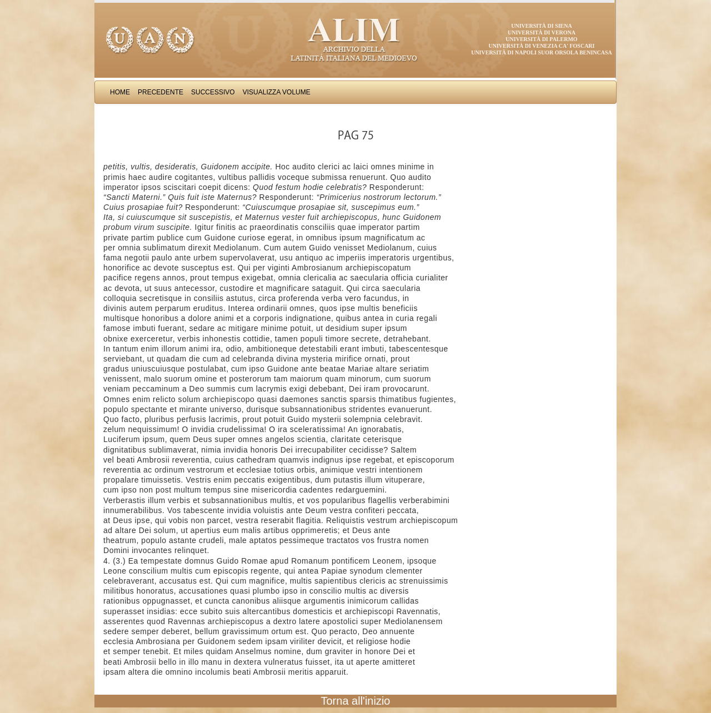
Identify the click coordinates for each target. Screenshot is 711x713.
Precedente (160, 92)
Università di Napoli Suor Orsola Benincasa (541, 52)
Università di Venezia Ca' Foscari (542, 46)
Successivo (213, 92)
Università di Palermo (541, 39)
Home (120, 92)
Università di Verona (541, 32)
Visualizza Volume (277, 92)
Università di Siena (541, 26)
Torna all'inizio (355, 701)
